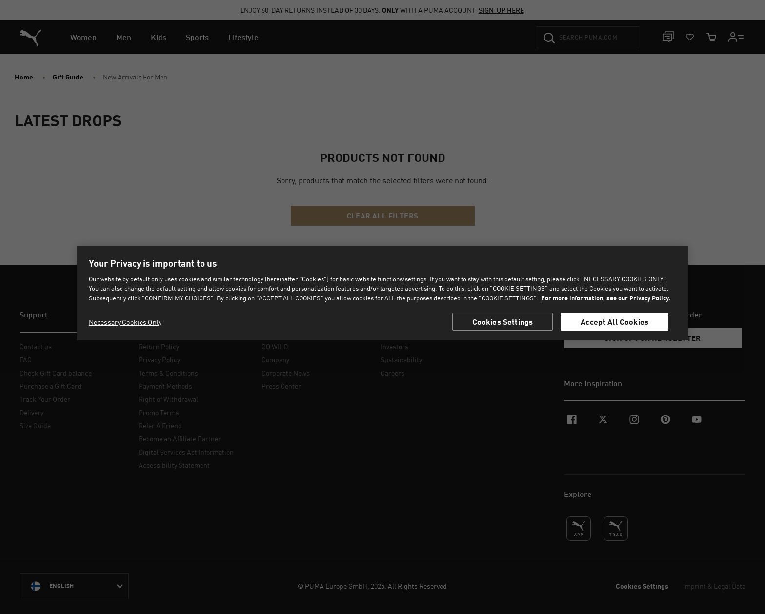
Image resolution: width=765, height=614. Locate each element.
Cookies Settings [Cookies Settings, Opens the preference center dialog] (502, 321)
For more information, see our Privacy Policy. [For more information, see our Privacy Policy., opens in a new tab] (605, 298)
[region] (382, 293)
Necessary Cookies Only (125, 322)
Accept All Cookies (614, 321)
